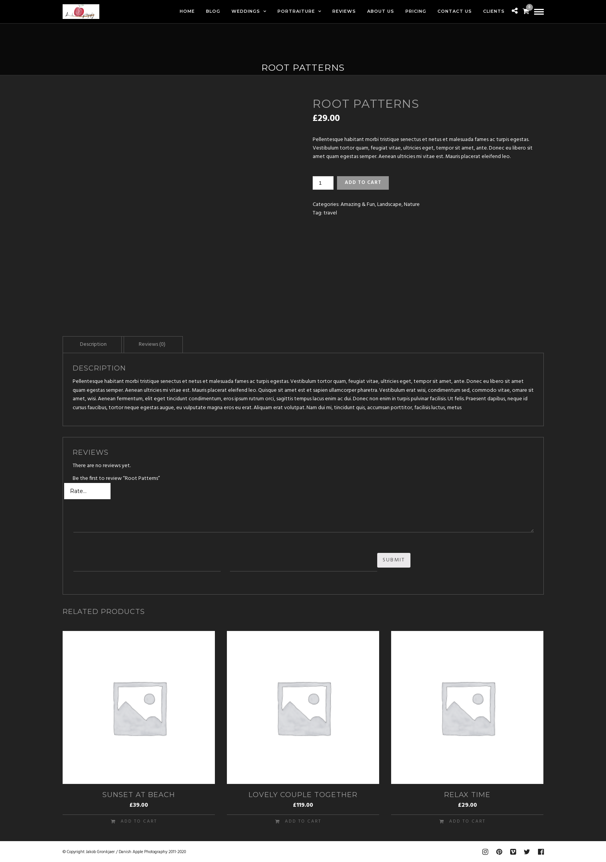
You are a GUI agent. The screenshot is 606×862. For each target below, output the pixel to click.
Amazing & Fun (357, 204)
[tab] (93, 344)
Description (93, 344)
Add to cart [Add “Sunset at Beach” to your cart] (139, 820)
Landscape (389, 204)
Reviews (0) (152, 344)
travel (330, 213)
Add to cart (363, 183)
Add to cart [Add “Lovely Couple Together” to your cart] (303, 820)
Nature (412, 204)
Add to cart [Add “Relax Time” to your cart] (467, 820)
